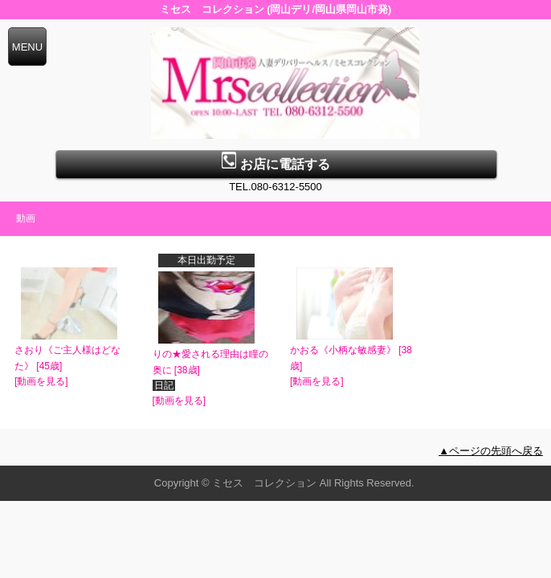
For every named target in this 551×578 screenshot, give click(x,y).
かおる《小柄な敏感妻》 (343, 350)
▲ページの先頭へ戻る (491, 451)
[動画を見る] (41, 381)
